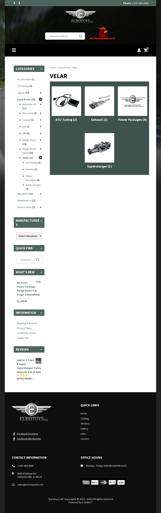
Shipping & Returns (27, 323)
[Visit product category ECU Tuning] (66, 104)
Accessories (24, 79)
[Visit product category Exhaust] (99, 104)
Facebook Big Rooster (26, 438)
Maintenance (24, 200)
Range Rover (29, 140)
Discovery (27, 113)
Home (53, 67)
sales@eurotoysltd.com (30, 484)
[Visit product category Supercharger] (99, 151)
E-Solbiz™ (87, 502)
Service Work (24, 207)
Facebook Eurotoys (25, 433)
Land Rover (64, 67)
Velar (25, 157)
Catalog (85, 418)
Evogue (26, 120)
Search (80, 36)
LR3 (24, 126)
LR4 (24, 133)
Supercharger (33, 185)
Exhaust (30, 169)
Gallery (84, 428)
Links (83, 433)
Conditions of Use (26, 333)
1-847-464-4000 (140, 3)
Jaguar (21, 92)
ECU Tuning (23, 86)
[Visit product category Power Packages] (132, 104)
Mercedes (22, 193)
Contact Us (23, 338)
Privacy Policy (24, 328)
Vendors (85, 423)
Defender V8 (29, 104)
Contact (85, 438)
